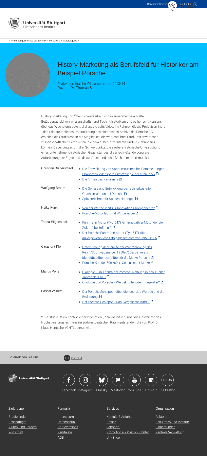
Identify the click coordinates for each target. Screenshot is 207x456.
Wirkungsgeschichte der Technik (28, 40)
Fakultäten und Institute (173, 422)
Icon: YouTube (135, 380)
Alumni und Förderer (22, 427)
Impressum (66, 416)
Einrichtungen (165, 427)
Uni (158, 3)
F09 (185, 3)
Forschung (54, 40)
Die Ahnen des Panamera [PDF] (100, 179)
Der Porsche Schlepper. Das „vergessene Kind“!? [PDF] (116, 302)
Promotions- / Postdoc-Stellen (128, 432)
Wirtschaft (15, 432)
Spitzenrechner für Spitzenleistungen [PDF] (108, 198)
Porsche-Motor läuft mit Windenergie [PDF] (108, 213)
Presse (111, 422)
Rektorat (162, 416)
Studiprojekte (70, 40)
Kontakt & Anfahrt (119, 416)
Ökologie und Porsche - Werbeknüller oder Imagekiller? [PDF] (121, 282)
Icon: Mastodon (118, 380)
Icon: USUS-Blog (168, 380)
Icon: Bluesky (102, 380)
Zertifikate (65, 432)
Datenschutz (67, 422)
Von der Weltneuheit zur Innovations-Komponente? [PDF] (118, 208)
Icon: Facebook (69, 380)
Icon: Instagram (85, 380)
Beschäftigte (17, 422)
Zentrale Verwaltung (170, 432)
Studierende (16, 416)
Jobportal (113, 427)
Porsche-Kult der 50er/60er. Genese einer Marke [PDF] (116, 262)
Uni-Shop (113, 437)
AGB (61, 437)
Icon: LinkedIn (151, 380)
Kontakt (73, 358)
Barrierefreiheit (68, 427)
